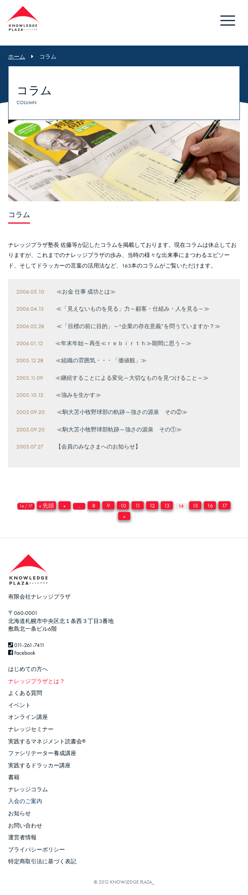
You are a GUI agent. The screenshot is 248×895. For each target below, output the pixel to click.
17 (224, 505)
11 (137, 505)
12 (152, 505)
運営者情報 (22, 837)
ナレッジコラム (28, 789)
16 (210, 505)
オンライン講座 (28, 717)
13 (167, 505)
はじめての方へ (28, 669)
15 (195, 505)
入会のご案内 (25, 801)
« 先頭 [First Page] (46, 505)
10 (123, 505)
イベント (19, 705)
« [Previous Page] (64, 505)
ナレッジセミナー (31, 729)
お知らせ (19, 813)
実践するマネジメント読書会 (47, 741)
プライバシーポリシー (36, 849)
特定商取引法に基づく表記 (42, 861)
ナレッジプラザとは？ (36, 681)
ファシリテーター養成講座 (42, 753)
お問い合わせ (25, 825)
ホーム (16, 56)
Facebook (21, 652)
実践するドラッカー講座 (39, 765)
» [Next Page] (124, 516)
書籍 (13, 777)
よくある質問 (25, 693)
